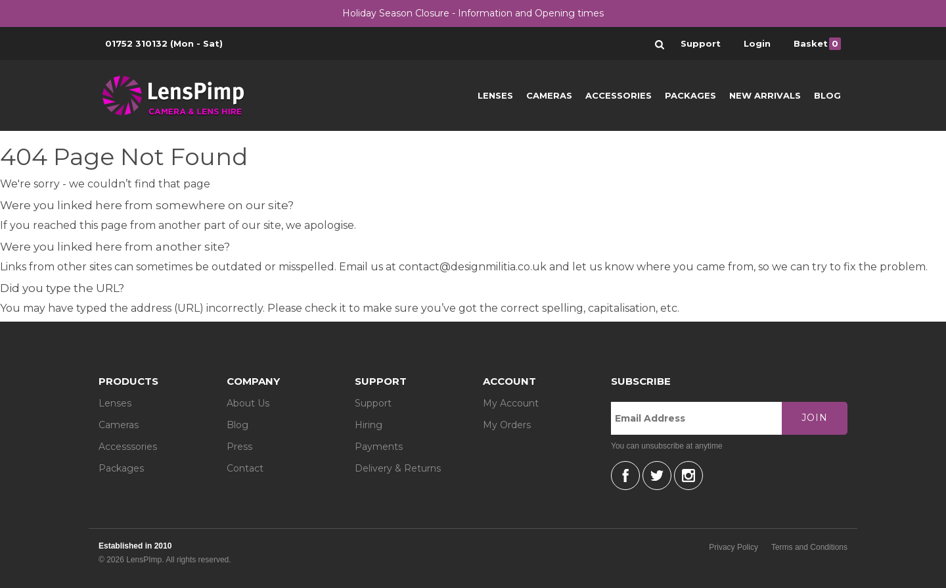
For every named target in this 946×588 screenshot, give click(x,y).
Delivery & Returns (398, 468)
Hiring (368, 425)
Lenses (495, 95)
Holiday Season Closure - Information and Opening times (473, 13)
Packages (690, 95)
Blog (827, 95)
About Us (248, 403)
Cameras (549, 95)
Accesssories (128, 447)
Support (373, 403)
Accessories (618, 95)
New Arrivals (765, 95)
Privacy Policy (733, 547)
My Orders (507, 425)
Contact (245, 468)
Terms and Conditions (809, 547)
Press (239, 447)
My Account (511, 403)
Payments (379, 447)
